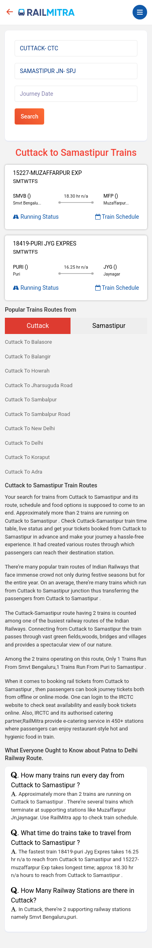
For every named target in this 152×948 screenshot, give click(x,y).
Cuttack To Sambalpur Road (37, 414)
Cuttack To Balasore (28, 342)
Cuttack (38, 326)
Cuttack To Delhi (24, 443)
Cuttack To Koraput (27, 457)
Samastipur (109, 326)
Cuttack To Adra (23, 472)
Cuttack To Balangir (28, 356)
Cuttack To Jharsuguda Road (39, 385)
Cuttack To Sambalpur (31, 399)
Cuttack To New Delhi (30, 428)
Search (29, 116)
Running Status (36, 216)
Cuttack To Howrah (27, 371)
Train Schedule (117, 216)
